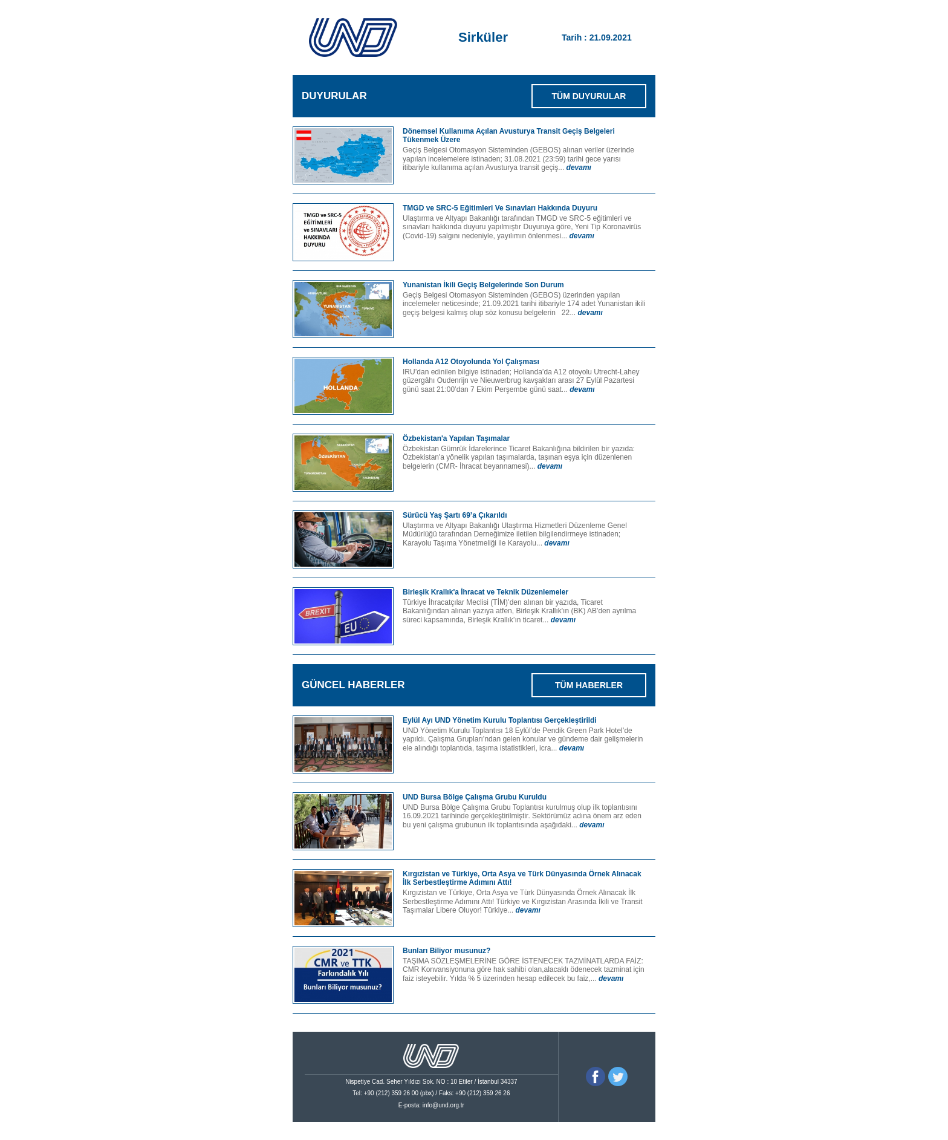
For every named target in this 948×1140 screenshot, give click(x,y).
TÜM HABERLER (589, 685)
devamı (579, 167)
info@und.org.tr (443, 1105)
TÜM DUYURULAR (589, 96)
